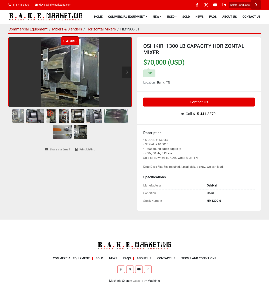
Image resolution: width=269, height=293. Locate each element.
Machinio (154, 281)
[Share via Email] (57, 149)
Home (98, 16)
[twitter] (205, 5)
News (199, 16)
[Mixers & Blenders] (67, 29)
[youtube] (214, 5)
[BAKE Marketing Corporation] (134, 245)
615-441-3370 (21, 4)
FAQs (213, 16)
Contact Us (251, 16)
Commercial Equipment (126, 16)
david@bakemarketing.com (55, 4)
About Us (229, 16)
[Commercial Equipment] (28, 29)
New (156, 16)
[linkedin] (224, 5)
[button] (127, 17)
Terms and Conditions (198, 258)
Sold (186, 16)
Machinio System (120, 281)
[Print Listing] (85, 149)
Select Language (240, 4)
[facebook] (195, 5)
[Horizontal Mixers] (101, 29)
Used (170, 16)
